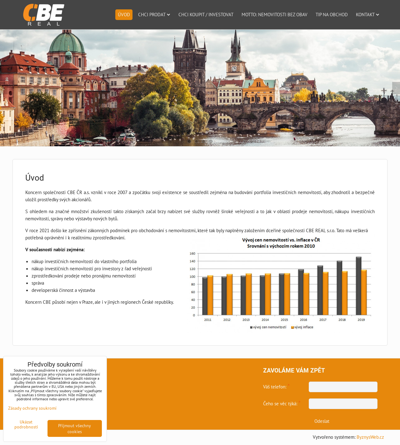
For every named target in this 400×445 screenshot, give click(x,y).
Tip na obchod (332, 14)
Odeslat (321, 421)
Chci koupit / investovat (205, 14)
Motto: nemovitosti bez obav (275, 14)
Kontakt (367, 14)
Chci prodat (154, 14)
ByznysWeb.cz (370, 437)
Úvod (124, 14)
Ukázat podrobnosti (26, 424)
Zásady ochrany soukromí (32, 408)
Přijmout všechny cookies (74, 428)
